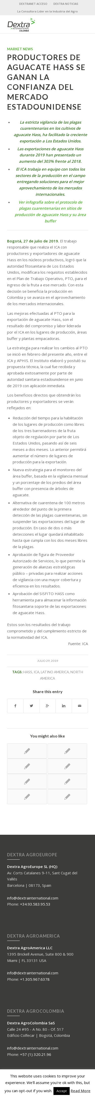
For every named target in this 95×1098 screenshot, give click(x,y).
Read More (80, 1090)
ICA (36, 672)
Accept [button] (61, 1091)
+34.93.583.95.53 (35, 904)
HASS (27, 672)
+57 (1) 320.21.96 (35, 1054)
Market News (20, 49)
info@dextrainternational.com (32, 897)
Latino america (55, 672)
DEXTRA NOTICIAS (65, 4)
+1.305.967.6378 (35, 979)
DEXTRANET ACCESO (33, 4)
